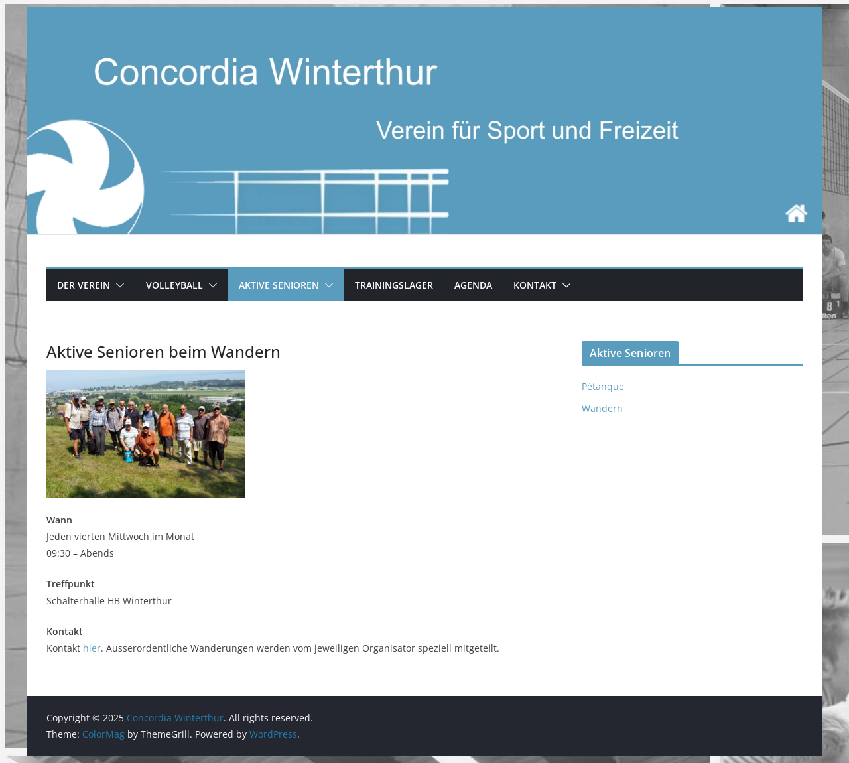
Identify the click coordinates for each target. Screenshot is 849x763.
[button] (117, 285)
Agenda (473, 285)
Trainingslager (394, 285)
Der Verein (83, 285)
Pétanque (603, 386)
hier (92, 648)
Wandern (602, 408)
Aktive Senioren (279, 285)
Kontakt (534, 285)
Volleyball (174, 285)
